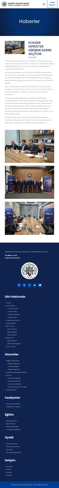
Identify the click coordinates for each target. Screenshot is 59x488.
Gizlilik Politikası (12, 340)
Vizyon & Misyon (12, 329)
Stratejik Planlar (10, 323)
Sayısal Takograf (10, 390)
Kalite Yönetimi (10, 326)
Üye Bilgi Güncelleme (12, 446)
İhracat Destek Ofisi (13, 381)
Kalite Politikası (11, 335)
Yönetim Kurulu (12, 308)
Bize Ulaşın (9, 466)
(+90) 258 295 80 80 (12, 258)
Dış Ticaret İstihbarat (14, 384)
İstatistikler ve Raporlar (13, 406)
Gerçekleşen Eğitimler (12, 429)
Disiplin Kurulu (12, 317)
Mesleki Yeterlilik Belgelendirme (16, 372)
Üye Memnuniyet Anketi (13, 452)
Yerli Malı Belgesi (13, 366)
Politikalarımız (9, 338)
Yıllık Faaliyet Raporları (12, 404)
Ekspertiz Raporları (13, 363)
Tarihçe (8, 303)
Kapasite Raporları (13, 369)
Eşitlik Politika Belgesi (14, 343)
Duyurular (8, 475)
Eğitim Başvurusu (11, 421)
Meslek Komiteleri (13, 314)
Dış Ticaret (8, 375)
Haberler (8, 472)
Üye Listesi (9, 449)
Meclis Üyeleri (12, 311)
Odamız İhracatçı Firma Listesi (17, 387)
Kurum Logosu (10, 346)
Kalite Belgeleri (12, 332)
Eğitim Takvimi (10, 424)
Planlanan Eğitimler (11, 426)
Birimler (8, 469)
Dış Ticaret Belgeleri (14, 378)
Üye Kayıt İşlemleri (11, 443)
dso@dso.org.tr (11, 255)
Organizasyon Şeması (12, 320)
